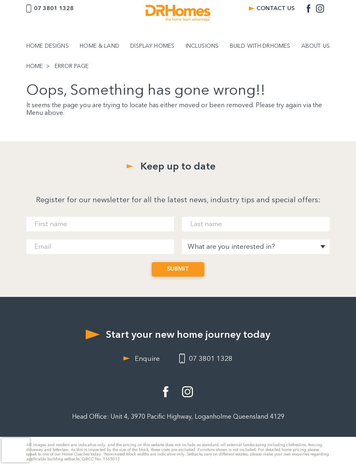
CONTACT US (275, 8)
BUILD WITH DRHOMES (260, 46)
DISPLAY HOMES (152, 46)
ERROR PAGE (72, 66)
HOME (34, 66)
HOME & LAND (99, 46)
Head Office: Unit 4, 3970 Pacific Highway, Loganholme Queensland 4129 (178, 416)
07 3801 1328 (54, 8)
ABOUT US (315, 46)
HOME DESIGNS (47, 46)
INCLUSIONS (202, 46)
